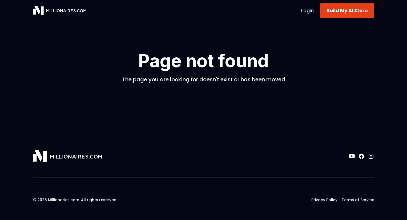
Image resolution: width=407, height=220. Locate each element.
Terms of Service (358, 199)
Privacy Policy (324, 199)
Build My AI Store (347, 10)
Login (307, 10)
